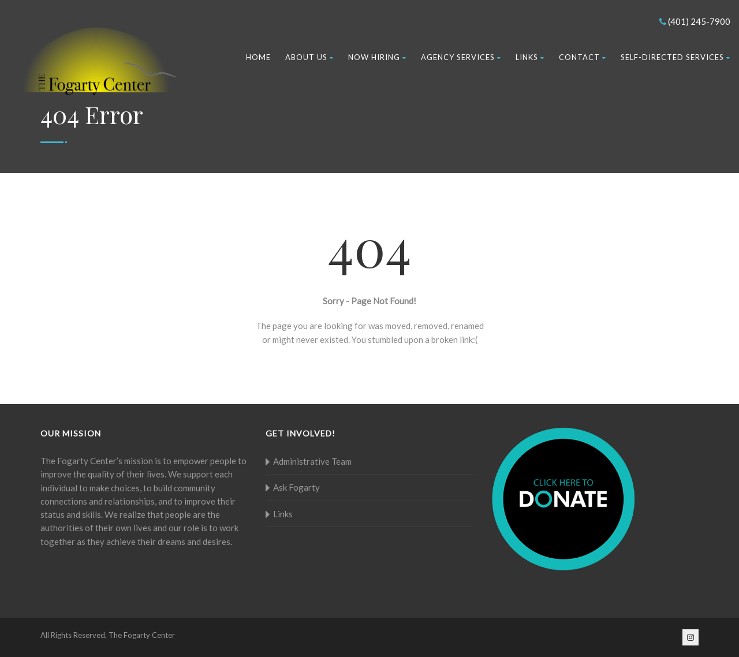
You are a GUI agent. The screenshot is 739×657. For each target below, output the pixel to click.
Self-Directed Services (675, 57)
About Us (309, 57)
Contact (582, 57)
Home (258, 57)
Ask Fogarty (296, 487)
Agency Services (461, 57)
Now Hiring (377, 57)
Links (530, 57)
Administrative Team (312, 461)
